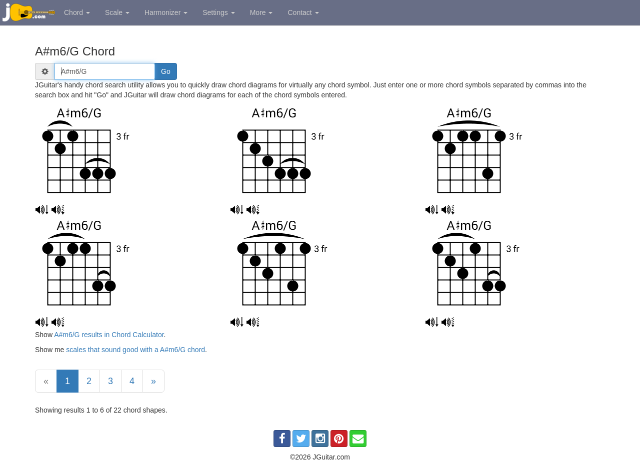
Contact (303, 12)
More (261, 12)
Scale (117, 12)
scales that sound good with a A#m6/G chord (135, 350)
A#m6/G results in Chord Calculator (109, 335)
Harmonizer (166, 12)
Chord (77, 12)
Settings (218, 12)
